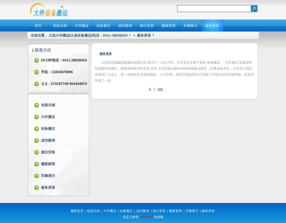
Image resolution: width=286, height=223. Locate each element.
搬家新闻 (169, 26)
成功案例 (125, 26)
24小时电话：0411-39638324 (64, 60)
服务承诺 (212, 26)
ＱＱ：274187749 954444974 (64, 84)
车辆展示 (190, 26)
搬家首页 (77, 211)
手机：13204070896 (57, 72)
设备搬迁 (103, 26)
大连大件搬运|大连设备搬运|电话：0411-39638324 (88, 35)
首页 (38, 26)
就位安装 (147, 26)
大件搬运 (82, 26)
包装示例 (60, 26)
